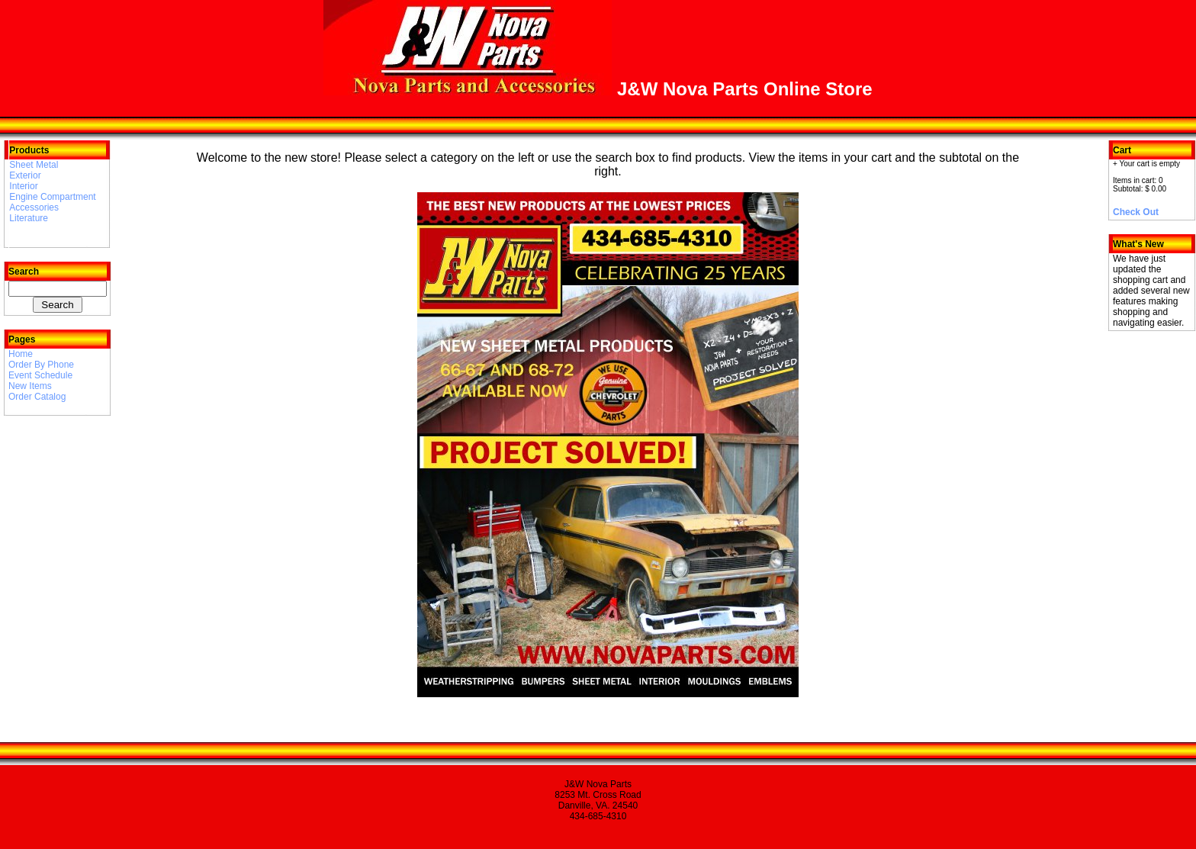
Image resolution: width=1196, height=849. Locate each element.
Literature (28, 218)
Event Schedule (40, 375)
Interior (23, 186)
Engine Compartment (52, 196)
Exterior (24, 175)
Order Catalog (37, 396)
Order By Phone (41, 364)
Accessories (34, 207)
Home (20, 354)
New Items (30, 386)
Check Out (1136, 212)
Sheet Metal (33, 164)
